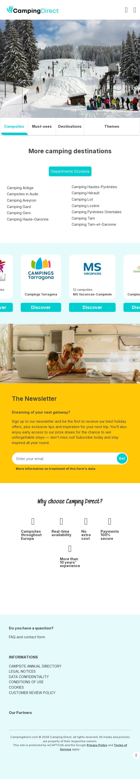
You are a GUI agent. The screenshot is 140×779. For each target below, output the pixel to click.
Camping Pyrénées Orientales (97, 212)
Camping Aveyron (21, 200)
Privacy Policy (97, 745)
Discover (41, 307)
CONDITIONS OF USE (26, 682)
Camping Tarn (83, 218)
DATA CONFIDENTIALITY (29, 677)
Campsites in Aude (22, 194)
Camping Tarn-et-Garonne (94, 224)
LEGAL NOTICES (22, 671)
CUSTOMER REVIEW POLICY (32, 693)
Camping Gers (19, 213)
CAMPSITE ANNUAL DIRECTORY (35, 666)
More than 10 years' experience (70, 562)
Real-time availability (61, 533)
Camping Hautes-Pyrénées (94, 187)
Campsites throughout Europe (31, 535)
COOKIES (16, 687)
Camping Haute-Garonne (28, 219)
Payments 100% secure (110, 535)
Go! (122, 458)
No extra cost (86, 535)
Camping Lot (82, 199)
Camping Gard (19, 207)
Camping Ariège (20, 188)
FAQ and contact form (27, 637)
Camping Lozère (85, 206)
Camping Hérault (85, 193)
